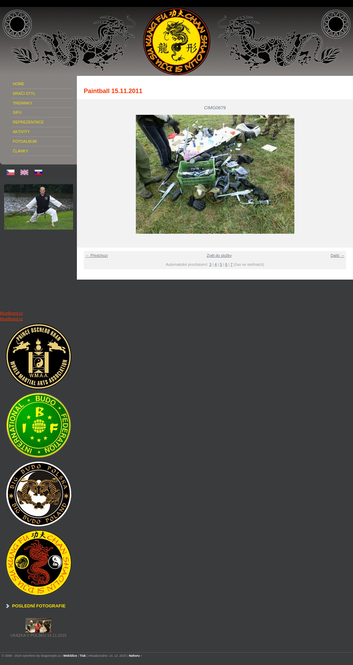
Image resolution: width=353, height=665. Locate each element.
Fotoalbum (25, 141)
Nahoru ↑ (135, 655)
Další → (337, 255)
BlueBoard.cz (11, 313)
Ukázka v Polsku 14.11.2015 (38, 635)
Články (20, 151)
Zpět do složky (219, 255)
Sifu (17, 112)
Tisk (83, 655)
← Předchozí (96, 255)
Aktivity (21, 132)
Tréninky (22, 103)
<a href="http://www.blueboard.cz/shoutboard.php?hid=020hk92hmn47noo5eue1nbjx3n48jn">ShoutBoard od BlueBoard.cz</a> (38, 269)
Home (18, 84)
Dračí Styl (24, 93)
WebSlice (70, 655)
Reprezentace (28, 122)
